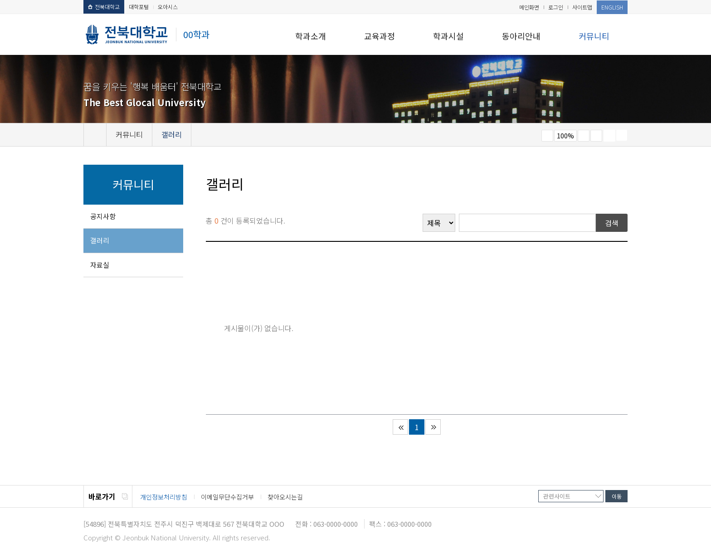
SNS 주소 (621, 135)
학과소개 (310, 36)
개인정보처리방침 (163, 496)
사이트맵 (582, 7)
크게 (583, 136)
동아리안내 (521, 36)
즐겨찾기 (596, 136)
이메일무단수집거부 (227, 496)
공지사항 (103, 216)
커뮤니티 (594, 36)
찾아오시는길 (285, 496)
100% (565, 135)
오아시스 (168, 6)
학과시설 (448, 36)
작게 (547, 136)
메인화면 (529, 7)
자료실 (99, 265)
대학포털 (139, 6)
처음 (400, 427)
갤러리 (99, 240)
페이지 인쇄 (609, 136)
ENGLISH (612, 7)
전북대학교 (104, 6)
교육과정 (379, 36)
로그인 (555, 7)
